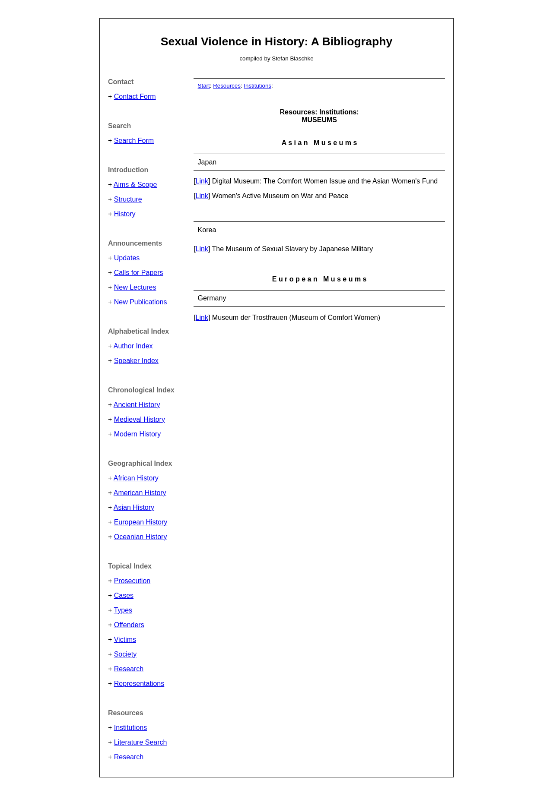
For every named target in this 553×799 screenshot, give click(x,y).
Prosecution (132, 580)
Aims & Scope (135, 184)
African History (136, 478)
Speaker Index (136, 360)
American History (140, 492)
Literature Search (140, 742)
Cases (123, 595)
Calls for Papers (138, 272)
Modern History (137, 434)
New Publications (140, 302)
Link (202, 181)
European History (141, 522)
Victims (125, 639)
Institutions (130, 727)
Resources (227, 85)
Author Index (133, 346)
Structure (128, 199)
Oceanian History (140, 536)
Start (204, 85)
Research (128, 669)
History (125, 214)
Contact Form (135, 96)
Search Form (134, 140)
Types (123, 610)
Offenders (129, 624)
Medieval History (139, 419)
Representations (139, 683)
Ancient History (137, 404)
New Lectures (135, 287)
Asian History (134, 507)
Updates (127, 258)
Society (125, 654)
